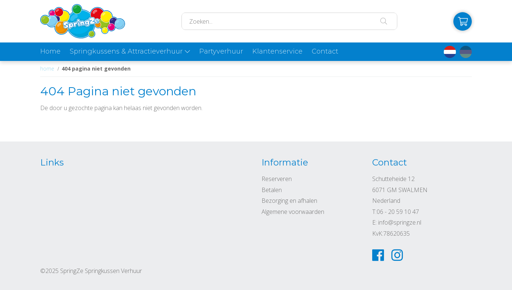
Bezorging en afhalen (289, 201)
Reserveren (277, 179)
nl (450, 52)
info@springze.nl (399, 222)
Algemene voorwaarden (293, 212)
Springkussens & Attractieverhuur (126, 51)
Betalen (272, 190)
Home (50, 51)
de (466, 52)
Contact (325, 51)
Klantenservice (277, 51)
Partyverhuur (221, 51)
